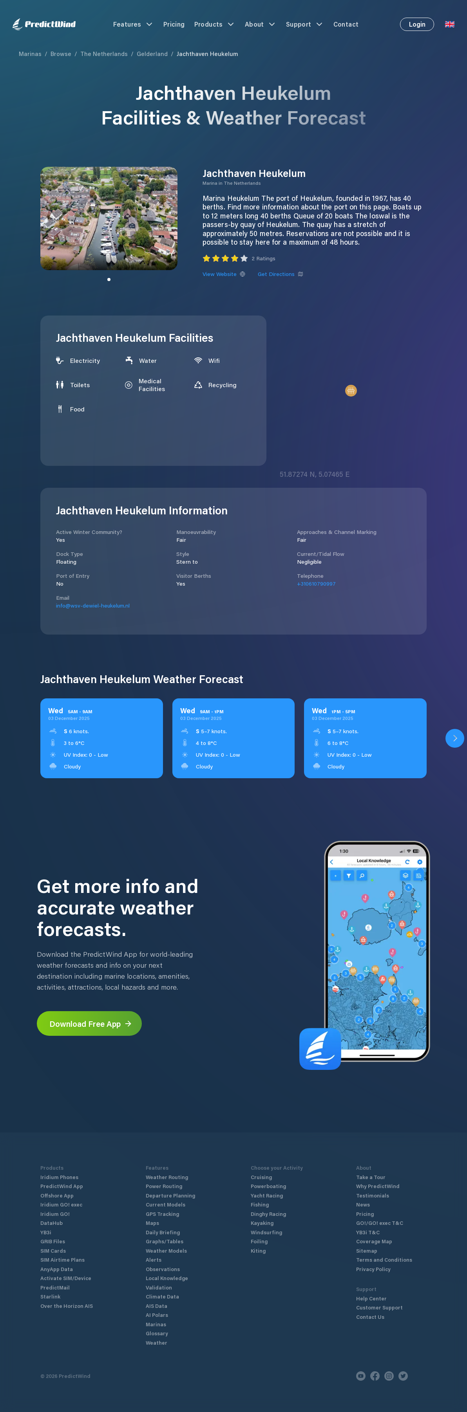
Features (133, 24)
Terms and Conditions (384, 1259)
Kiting (258, 1250)
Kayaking (262, 1222)
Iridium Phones (59, 1177)
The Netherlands (104, 54)
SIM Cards (53, 1250)
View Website (224, 274)
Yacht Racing (267, 1195)
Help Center (371, 1298)
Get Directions (280, 274)
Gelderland (152, 54)
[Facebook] (375, 1376)
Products (214, 24)
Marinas (30, 54)
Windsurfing (266, 1232)
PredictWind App (61, 1186)
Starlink (50, 1296)
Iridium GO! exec (61, 1204)
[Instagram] (389, 1376)
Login (417, 24)
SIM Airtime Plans (62, 1259)
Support (305, 24)
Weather (156, 1342)
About (261, 24)
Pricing (174, 24)
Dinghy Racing (268, 1213)
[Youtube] (361, 1376)
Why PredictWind (378, 1186)
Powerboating (268, 1186)
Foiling (259, 1241)
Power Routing (164, 1186)
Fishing (260, 1204)
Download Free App (90, 1024)
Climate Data (162, 1296)
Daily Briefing (163, 1232)
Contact (346, 24)
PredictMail (55, 1287)
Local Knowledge (167, 1278)
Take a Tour (371, 1177)
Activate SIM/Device (65, 1278)
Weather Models (166, 1250)
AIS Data (156, 1305)
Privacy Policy (373, 1269)
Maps (152, 1222)
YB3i (45, 1232)
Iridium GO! (55, 1213)
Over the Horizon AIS (66, 1305)
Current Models (165, 1204)
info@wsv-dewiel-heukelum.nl (93, 605)
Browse (61, 54)
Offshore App (57, 1195)
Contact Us (370, 1316)
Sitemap (366, 1250)
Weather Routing (167, 1177)
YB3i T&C (368, 1232)
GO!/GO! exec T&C (379, 1222)
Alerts (153, 1259)
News (363, 1204)
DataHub (51, 1222)
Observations (163, 1269)
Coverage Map (374, 1241)
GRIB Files (52, 1241)
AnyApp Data (56, 1269)
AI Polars (157, 1314)
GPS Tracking (162, 1213)
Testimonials (372, 1195)
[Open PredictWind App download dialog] (454, 738)
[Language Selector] (449, 24)
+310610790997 (316, 583)
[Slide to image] (109, 279)
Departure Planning (170, 1195)
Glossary (157, 1333)
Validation (159, 1287)
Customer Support (379, 1307)
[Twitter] (403, 1376)
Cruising (261, 1177)
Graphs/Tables (164, 1241)
